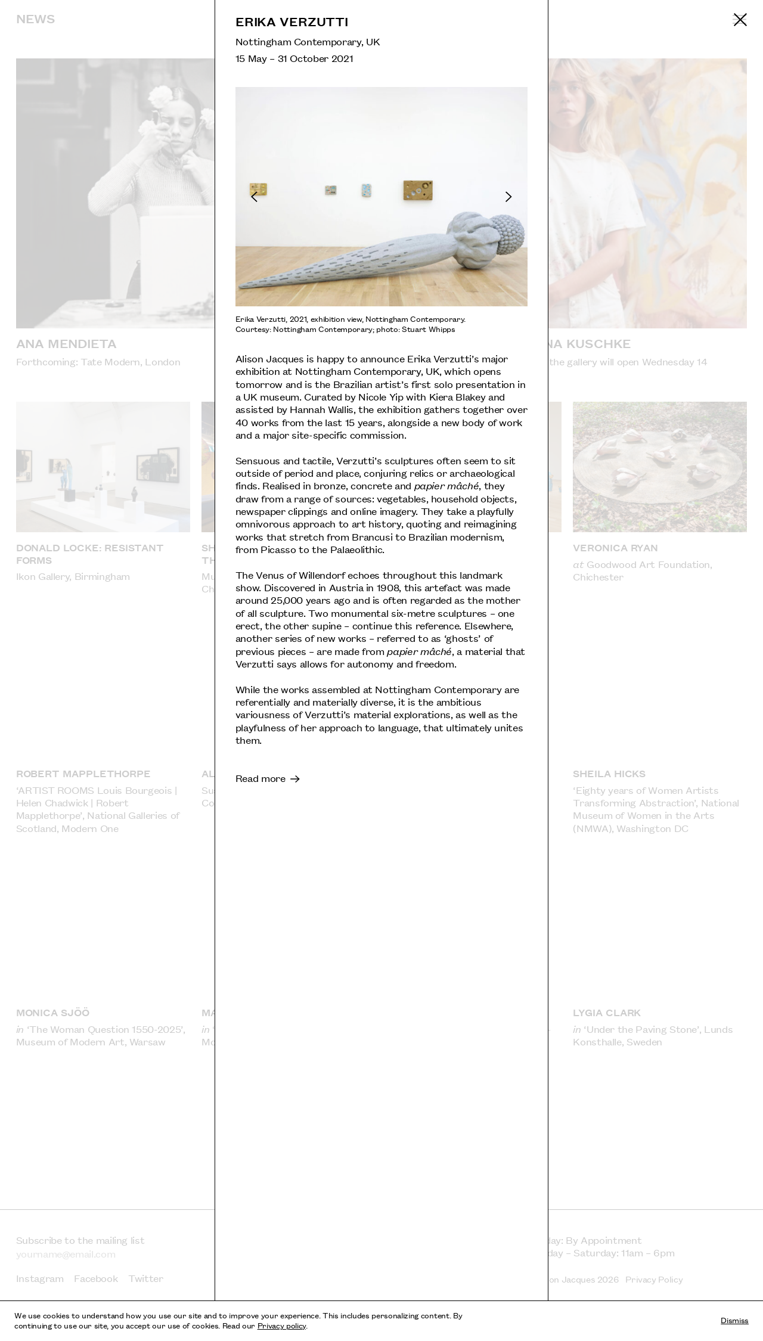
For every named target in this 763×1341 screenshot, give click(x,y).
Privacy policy (282, 1325)
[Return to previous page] (740, 19)
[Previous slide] (295, 197)
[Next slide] (467, 197)
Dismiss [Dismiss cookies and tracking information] (735, 1320)
